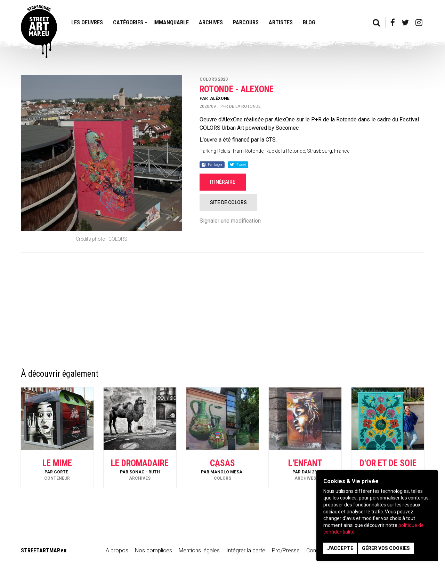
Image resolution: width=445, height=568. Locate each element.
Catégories (128, 22)
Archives (211, 22)
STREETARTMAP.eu (43, 550)
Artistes (281, 22)
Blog (309, 22)
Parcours (246, 22)
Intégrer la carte (245, 550)
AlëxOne (219, 98)
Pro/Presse (286, 550)
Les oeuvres (87, 22)
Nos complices (153, 550)
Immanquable (171, 22)
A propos (117, 550)
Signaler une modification (230, 220)
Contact (316, 550)
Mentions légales (199, 550)
